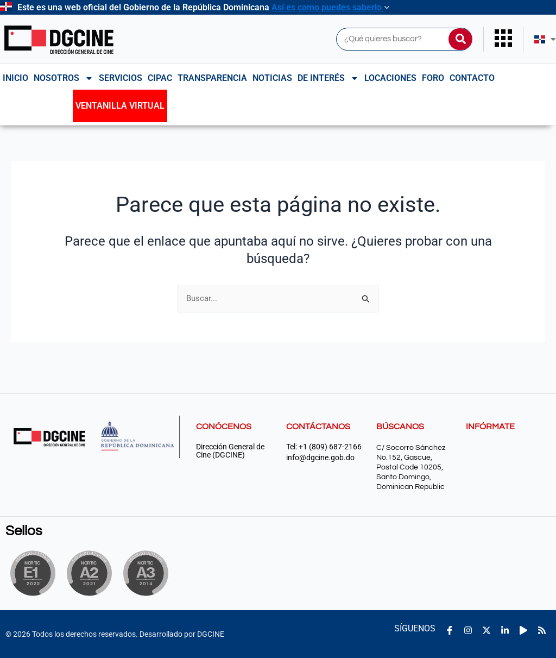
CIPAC (160, 78)
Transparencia (212, 78)
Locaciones (390, 78)
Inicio (15, 78)
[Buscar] (460, 39)
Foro (433, 78)
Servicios (120, 78)
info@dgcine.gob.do (320, 458)
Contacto (472, 78)
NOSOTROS (63, 78)
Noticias (272, 78)
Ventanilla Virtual (120, 106)
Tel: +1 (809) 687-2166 (324, 447)
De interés (328, 78)
